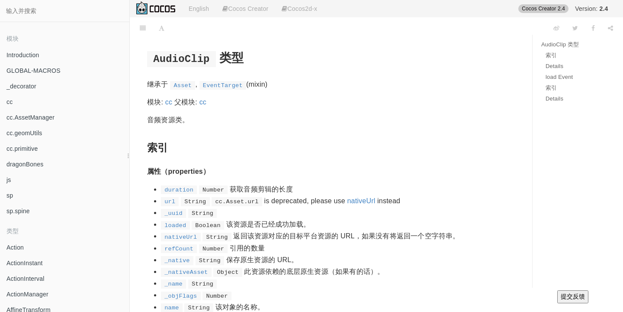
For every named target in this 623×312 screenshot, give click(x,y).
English (199, 8)
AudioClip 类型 (560, 44)
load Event (559, 77)
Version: (591, 8)
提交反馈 (573, 296)
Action (15, 247)
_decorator (21, 86)
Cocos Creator (245, 8)
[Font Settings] (161, 28)
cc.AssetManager (30, 117)
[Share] (610, 28)
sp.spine (18, 211)
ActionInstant (24, 263)
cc (9, 101)
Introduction (22, 55)
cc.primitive (22, 148)
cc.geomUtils (24, 133)
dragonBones (25, 164)
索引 (551, 55)
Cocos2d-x (299, 8)
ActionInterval (25, 278)
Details (554, 66)
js (8, 179)
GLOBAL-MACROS (33, 70)
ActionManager (27, 294)
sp (9, 195)
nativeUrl (361, 201)
